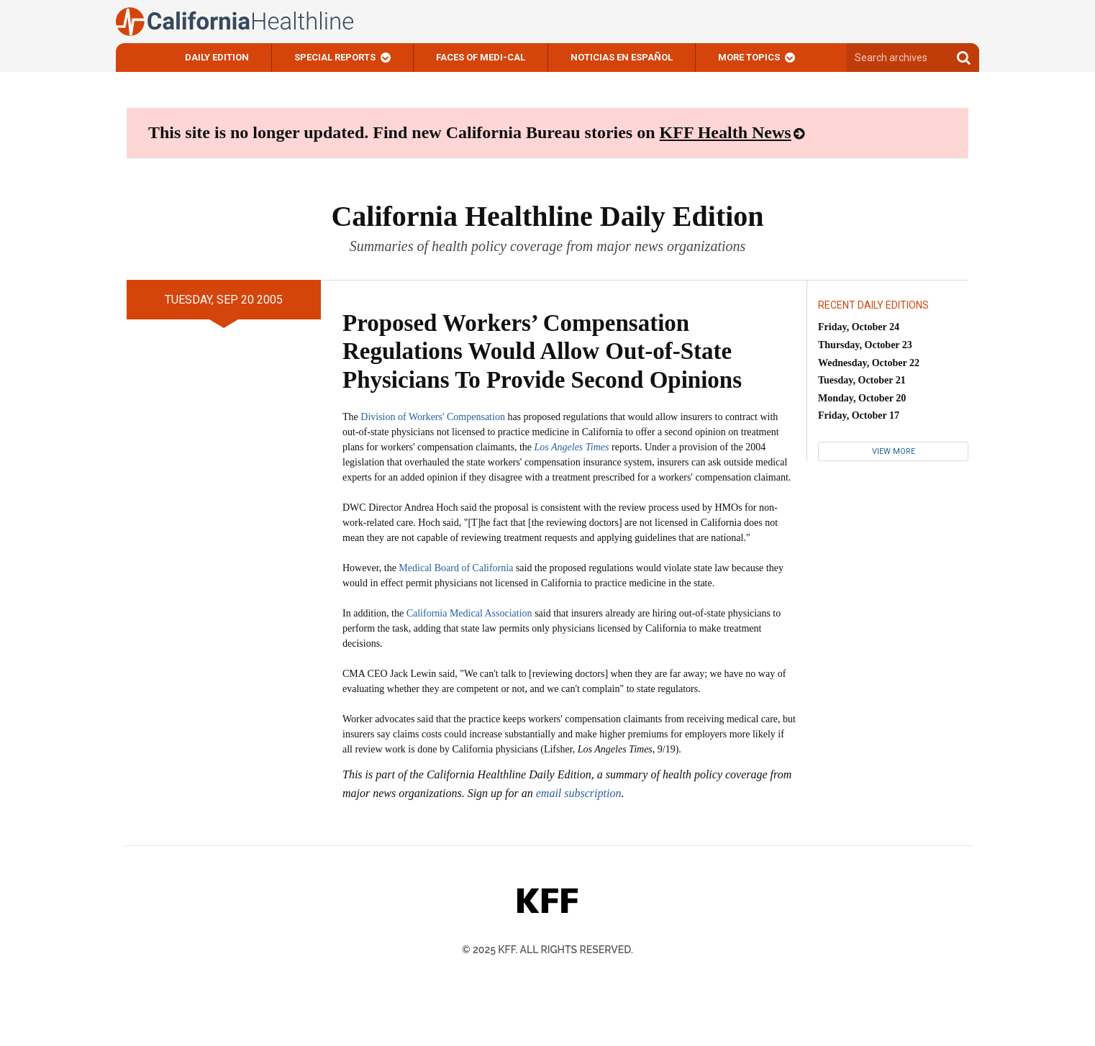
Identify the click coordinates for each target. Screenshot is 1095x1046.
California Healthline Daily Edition (547, 216)
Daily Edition (217, 57)
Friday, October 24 (858, 327)
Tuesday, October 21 (862, 380)
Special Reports (335, 57)
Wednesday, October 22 (868, 363)
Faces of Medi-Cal (480, 57)
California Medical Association (469, 613)
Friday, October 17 (858, 415)
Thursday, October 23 (865, 345)
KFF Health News (725, 132)
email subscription (579, 793)
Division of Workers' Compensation (432, 416)
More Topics (749, 57)
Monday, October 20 (862, 398)
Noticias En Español (622, 57)
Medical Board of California (456, 568)
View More (893, 451)
